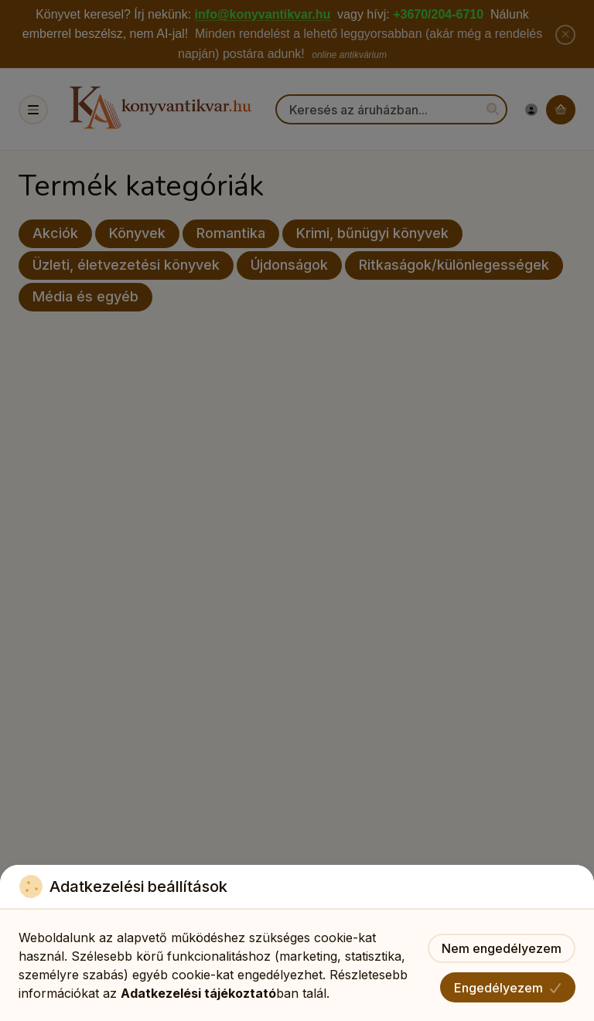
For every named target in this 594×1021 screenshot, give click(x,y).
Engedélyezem (508, 987)
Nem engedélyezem (502, 948)
